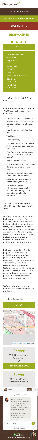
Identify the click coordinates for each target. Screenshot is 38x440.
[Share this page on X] (21, 41)
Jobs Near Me (19, 26)
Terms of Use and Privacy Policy (18, 438)
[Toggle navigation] (33, 4)
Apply (19, 46)
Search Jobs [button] (19, 12)
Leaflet (14, 343)
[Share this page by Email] (12, 41)
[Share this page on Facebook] (26, 41)
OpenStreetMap (23, 343)
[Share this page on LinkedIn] (17, 41)
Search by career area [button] (19, 19)
